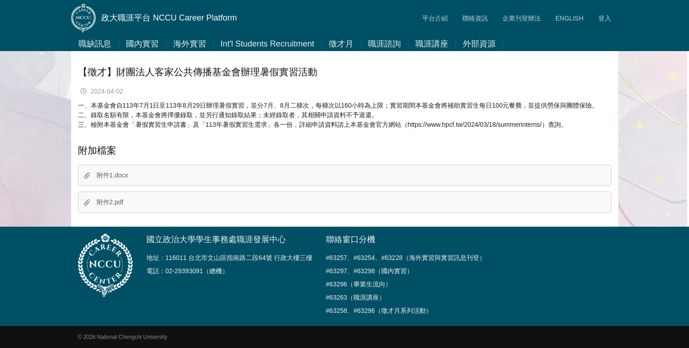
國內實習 (142, 43)
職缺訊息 (94, 43)
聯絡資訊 (475, 18)
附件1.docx (106, 175)
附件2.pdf (104, 202)
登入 (604, 18)
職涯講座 (431, 43)
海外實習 (189, 43)
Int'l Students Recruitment (268, 43)
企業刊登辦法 (522, 18)
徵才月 (341, 43)
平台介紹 (435, 18)
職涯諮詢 (384, 43)
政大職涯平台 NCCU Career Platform (154, 18)
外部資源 (479, 43)
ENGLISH (569, 18)
